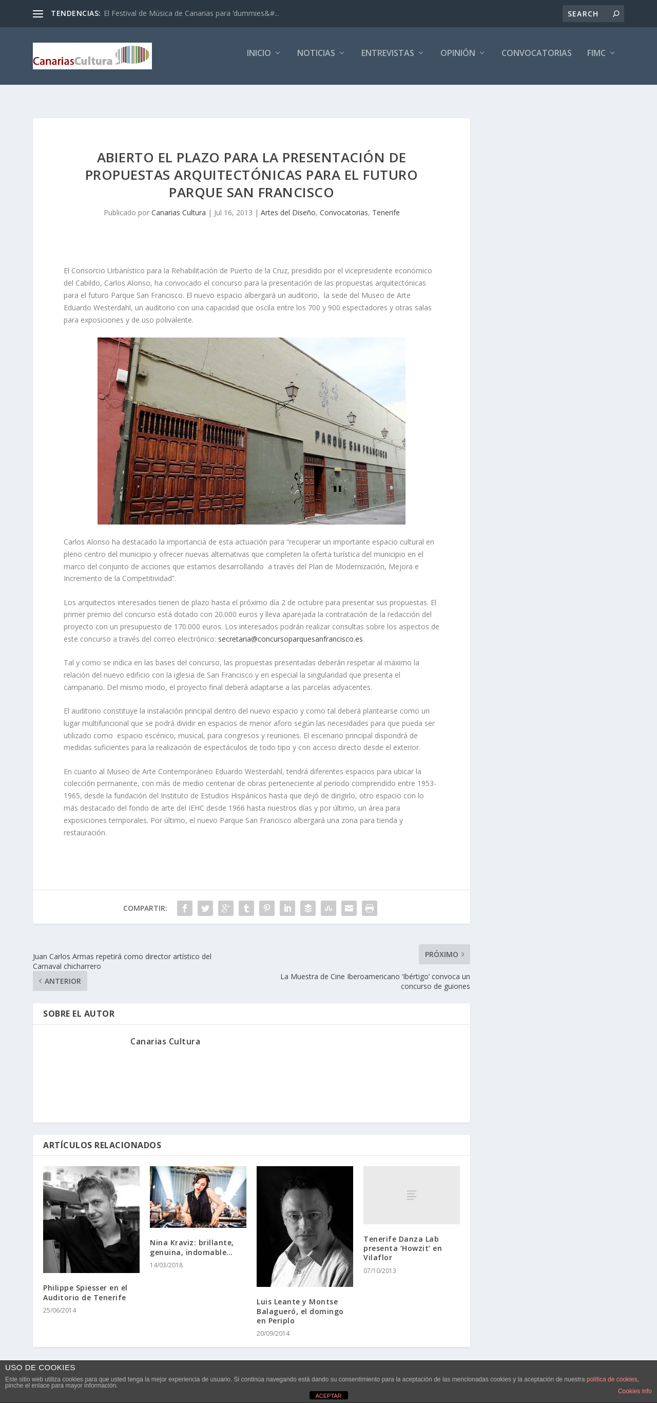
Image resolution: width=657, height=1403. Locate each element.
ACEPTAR (328, 1396)
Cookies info (635, 1391)
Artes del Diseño (288, 205)
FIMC (596, 60)
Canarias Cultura (178, 205)
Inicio (259, 60)
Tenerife (386, 205)
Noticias (316, 60)
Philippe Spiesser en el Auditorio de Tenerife (85, 1285)
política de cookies (612, 1379)
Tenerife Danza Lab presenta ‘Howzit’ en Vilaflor (402, 1241)
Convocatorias (536, 60)
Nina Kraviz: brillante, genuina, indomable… (192, 1240)
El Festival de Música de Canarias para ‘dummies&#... (191, 13)
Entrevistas (387, 60)
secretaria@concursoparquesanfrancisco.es (290, 632)
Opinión (457, 60)
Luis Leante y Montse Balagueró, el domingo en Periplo (300, 1304)
